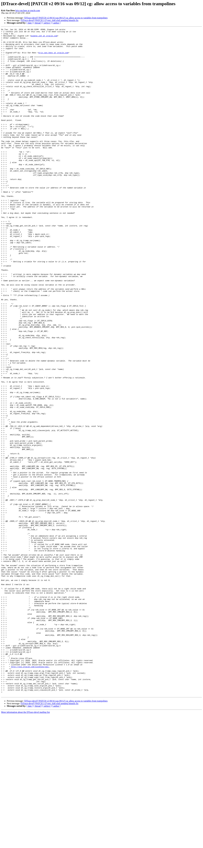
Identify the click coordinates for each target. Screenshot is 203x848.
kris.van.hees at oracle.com (28, 10)
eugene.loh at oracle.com (44, 37)
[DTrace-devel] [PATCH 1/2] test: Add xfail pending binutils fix (49, 20)
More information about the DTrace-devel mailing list (25, 845)
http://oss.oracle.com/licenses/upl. (30, 794)
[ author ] (56, 23)
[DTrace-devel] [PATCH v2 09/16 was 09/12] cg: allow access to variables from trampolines (66, 18)
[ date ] (30, 23)
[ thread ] (38, 23)
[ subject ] (46, 23)
